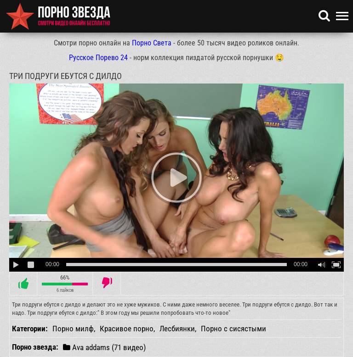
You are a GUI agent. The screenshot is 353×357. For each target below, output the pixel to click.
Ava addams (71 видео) (104, 347)
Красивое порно (127, 328)
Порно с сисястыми (233, 328)
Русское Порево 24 (98, 57)
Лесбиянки (177, 328)
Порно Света (151, 43)
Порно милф (73, 328)
